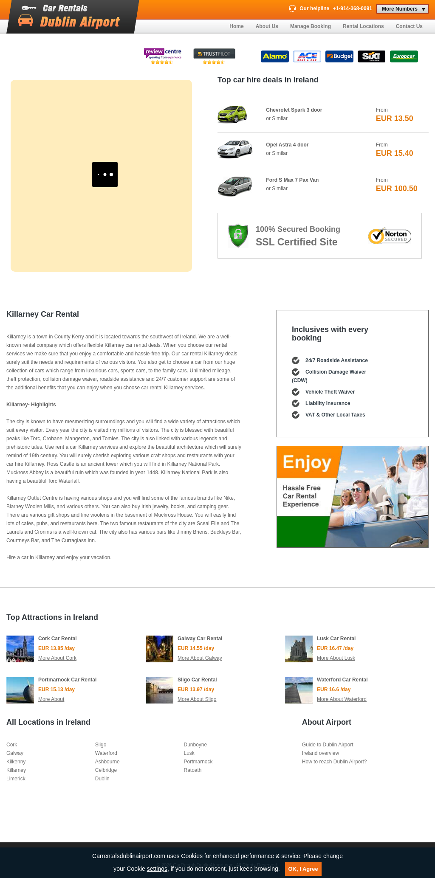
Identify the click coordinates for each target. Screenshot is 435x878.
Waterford (106, 753)
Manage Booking (310, 26)
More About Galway (200, 658)
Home (236, 26)
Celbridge (106, 770)
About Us (267, 26)
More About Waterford (342, 699)
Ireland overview (320, 753)
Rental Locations (363, 26)
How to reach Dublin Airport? (334, 762)
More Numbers (400, 9)
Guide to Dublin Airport (327, 745)
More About (51, 699)
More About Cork (57, 658)
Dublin (102, 779)
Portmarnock (198, 762)
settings (157, 868)
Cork (11, 745)
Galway (14, 753)
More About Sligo (197, 699)
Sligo (101, 745)
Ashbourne (107, 762)
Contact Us (409, 26)
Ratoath (192, 770)
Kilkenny (15, 762)
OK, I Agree (303, 869)
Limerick (15, 779)
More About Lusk (336, 658)
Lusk (189, 753)
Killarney (16, 770)
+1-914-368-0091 (352, 8)
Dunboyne (195, 745)
